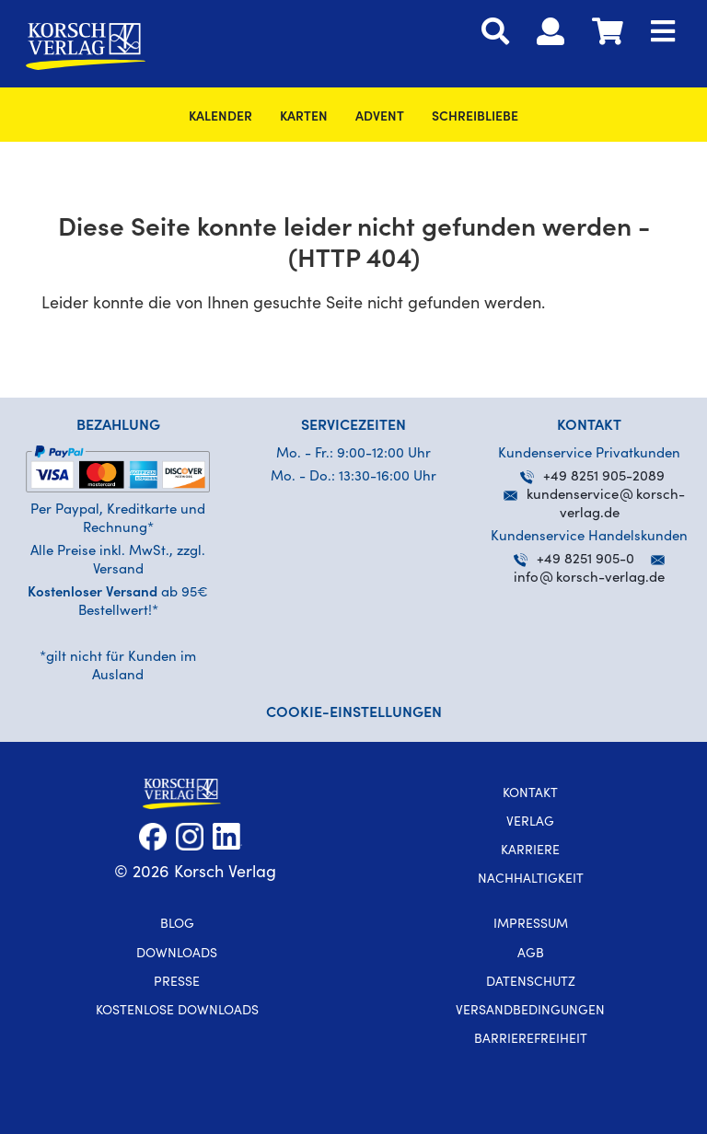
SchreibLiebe (475, 117)
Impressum (530, 925)
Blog (177, 925)
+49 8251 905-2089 (592, 477)
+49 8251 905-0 (574, 560)
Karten (304, 117)
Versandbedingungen (530, 1011)
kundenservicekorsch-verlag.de (594, 495)
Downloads (176, 954)
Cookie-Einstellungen (354, 713)
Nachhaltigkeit (531, 880)
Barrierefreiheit (530, 1040)
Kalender (220, 117)
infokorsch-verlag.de (589, 578)
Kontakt (530, 794)
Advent (379, 117)
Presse (177, 983)
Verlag (530, 822)
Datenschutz (530, 983)
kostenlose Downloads (177, 1011)
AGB (530, 954)
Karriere (530, 851)
